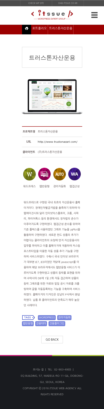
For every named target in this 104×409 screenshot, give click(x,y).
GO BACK (52, 339)
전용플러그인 (56, 323)
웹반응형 (28, 323)
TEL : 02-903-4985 (59, 369)
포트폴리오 (39, 28)
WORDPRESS (47, 317)
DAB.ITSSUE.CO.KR (67, 3)
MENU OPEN (93, 15)
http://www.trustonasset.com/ (57, 141)
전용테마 (41, 323)
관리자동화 (64, 317)
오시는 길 (38, 369)
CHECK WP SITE (36, 3)
